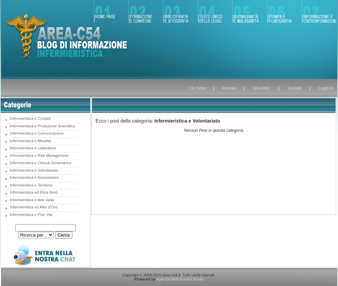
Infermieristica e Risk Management (38, 155)
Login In (326, 88)
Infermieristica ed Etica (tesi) (33, 192)
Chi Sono (197, 88)
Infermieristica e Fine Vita (31, 215)
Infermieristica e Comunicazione (36, 133)
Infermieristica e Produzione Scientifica (42, 126)
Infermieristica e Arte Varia (31, 200)
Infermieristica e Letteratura (32, 148)
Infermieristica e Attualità (30, 141)
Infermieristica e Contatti (30, 118)
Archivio (229, 88)
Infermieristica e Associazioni (33, 177)
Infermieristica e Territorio (30, 185)
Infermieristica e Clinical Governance (40, 163)
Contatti (296, 88)
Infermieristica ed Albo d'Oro (33, 207)
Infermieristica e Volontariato (33, 170)
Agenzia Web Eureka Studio (179, 279)
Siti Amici (261, 88)
